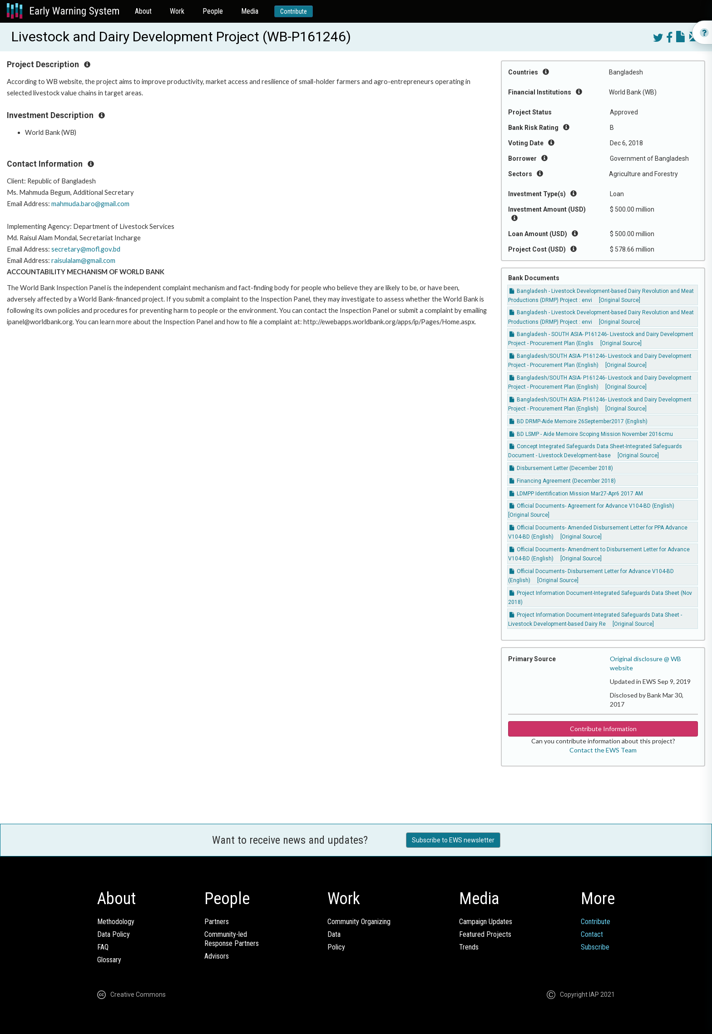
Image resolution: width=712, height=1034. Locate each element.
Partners (216, 921)
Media (249, 11)
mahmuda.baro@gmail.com (90, 204)
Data (334, 934)
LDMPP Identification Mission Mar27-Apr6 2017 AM (576, 493)
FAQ (103, 947)
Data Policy (113, 934)
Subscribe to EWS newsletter (453, 840)
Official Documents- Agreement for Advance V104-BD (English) (591, 506)
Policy (336, 947)
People (213, 11)
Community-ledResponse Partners (231, 939)
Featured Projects (485, 934)
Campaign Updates (485, 921)
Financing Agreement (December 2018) (562, 481)
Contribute (293, 11)
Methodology (115, 921)
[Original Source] (619, 300)
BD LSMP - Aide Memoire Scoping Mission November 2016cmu (591, 434)
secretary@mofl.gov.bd (85, 249)
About (143, 11)
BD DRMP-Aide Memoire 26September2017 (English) (578, 421)
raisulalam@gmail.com (83, 260)
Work (177, 11)
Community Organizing (359, 921)
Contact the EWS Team (603, 750)
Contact (592, 934)
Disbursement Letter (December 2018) (561, 468)
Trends (469, 947)
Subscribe (595, 947)
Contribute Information (603, 728)
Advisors (216, 956)
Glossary (109, 959)
